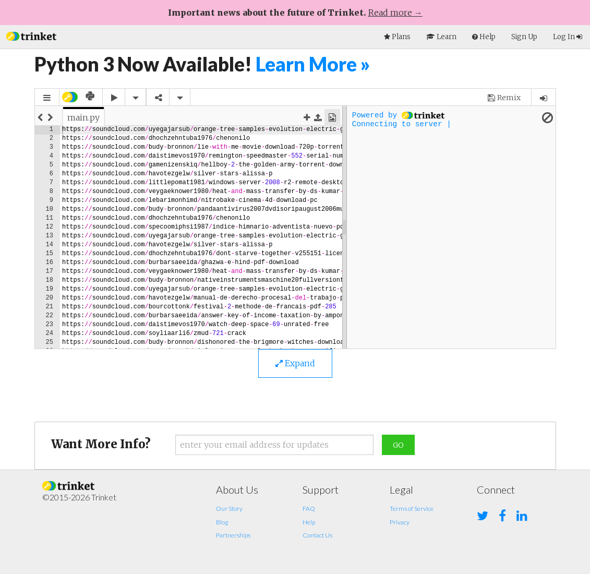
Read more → (395, 12)
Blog (222, 522)
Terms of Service (412, 508)
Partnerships (233, 535)
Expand (295, 363)
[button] (31, 35)
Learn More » (313, 64)
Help (309, 522)
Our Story (229, 508)
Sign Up (524, 36)
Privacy (400, 522)
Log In (567, 36)
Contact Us (317, 535)
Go (398, 445)
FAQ (309, 508)
